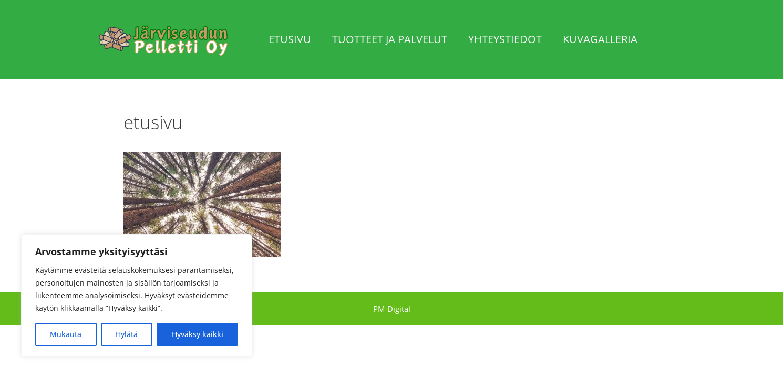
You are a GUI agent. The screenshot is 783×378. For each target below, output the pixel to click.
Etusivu (290, 39)
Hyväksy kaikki (197, 334)
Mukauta (65, 334)
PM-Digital (391, 308)
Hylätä (127, 334)
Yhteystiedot (505, 39)
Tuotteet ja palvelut (389, 39)
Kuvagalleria (600, 39)
